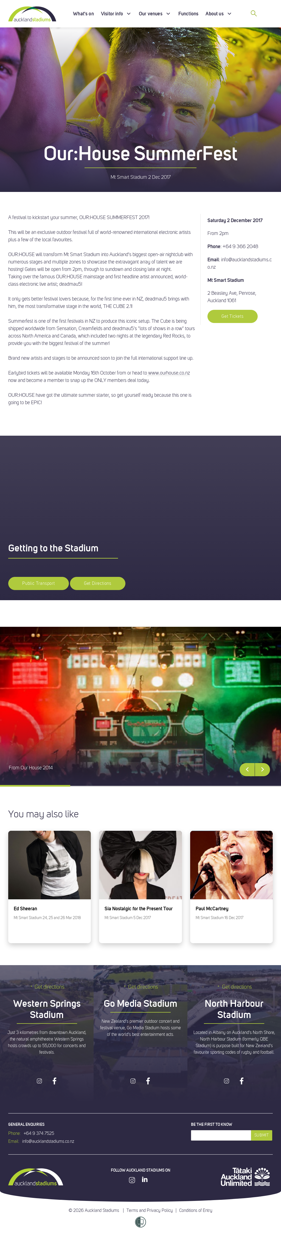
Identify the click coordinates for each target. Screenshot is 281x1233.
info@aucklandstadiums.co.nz (48, 1141)
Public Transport (38, 583)
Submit (261, 1135)
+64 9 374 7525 (39, 1133)
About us (214, 13)
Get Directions (97, 583)
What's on (83, 13)
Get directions (46, 987)
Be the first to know (211, 1124)
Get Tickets (232, 316)
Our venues (150, 13)
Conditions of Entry (195, 1210)
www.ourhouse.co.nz (168, 373)
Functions (188, 13)
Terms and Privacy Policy (150, 1210)
